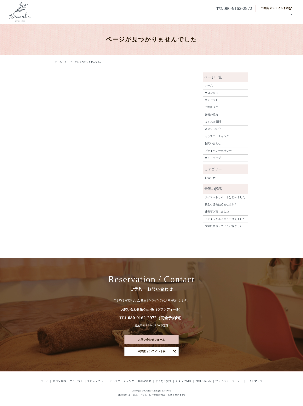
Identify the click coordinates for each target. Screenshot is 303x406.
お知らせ (210, 177)
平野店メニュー (175, 17)
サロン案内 (140, 17)
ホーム (127, 17)
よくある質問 (258, 17)
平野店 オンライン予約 (275, 8)
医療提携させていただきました (224, 226)
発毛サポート (223, 17)
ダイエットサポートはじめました (225, 197)
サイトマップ (213, 158)
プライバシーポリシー (218, 150)
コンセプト (157, 17)
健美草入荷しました (217, 211)
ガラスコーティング (200, 17)
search (291, 18)
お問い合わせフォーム (151, 340)
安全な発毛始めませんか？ (221, 204)
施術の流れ (241, 17)
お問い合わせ (213, 143)
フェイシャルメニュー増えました (225, 219)
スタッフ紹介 (277, 17)
